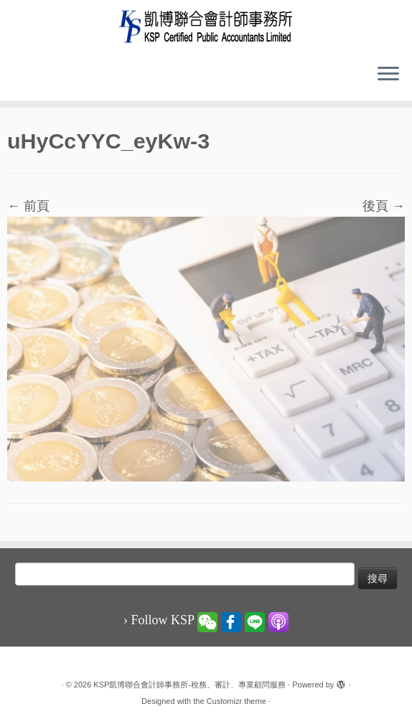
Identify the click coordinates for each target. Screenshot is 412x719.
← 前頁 (28, 206)
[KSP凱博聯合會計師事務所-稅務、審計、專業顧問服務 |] (206, 26)
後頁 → (383, 206)
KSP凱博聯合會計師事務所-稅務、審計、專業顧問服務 (189, 684)
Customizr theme (236, 701)
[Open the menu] (388, 74)
